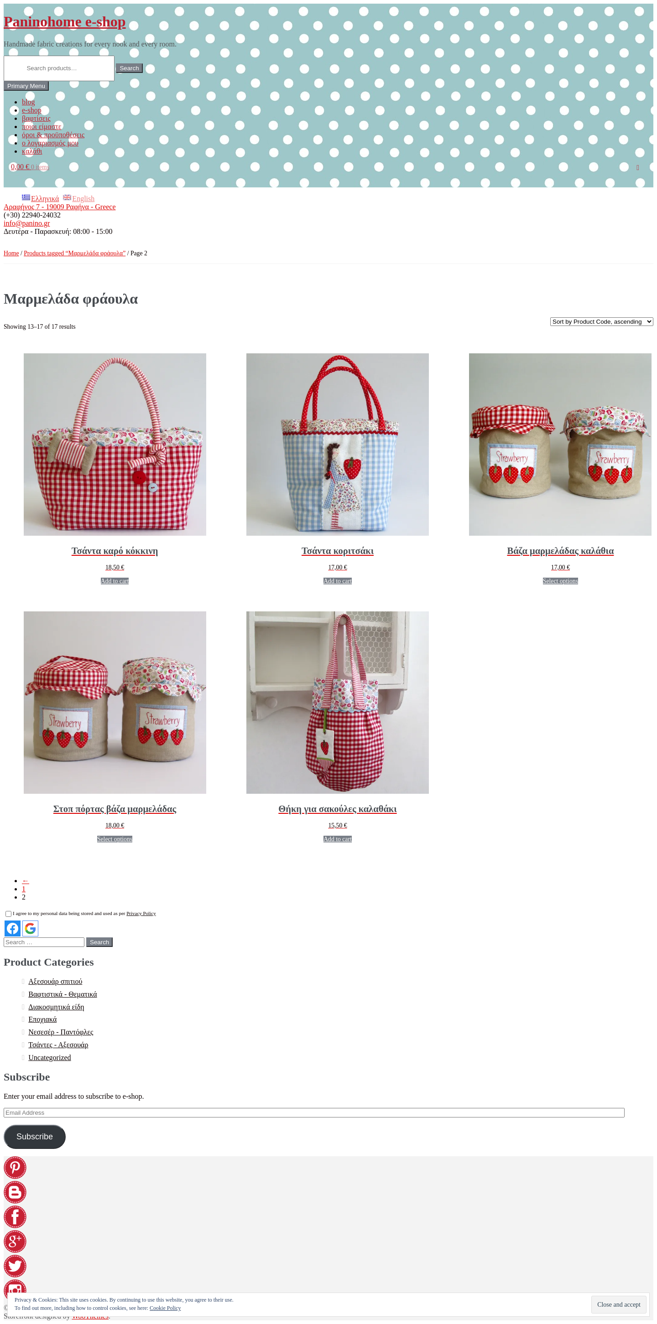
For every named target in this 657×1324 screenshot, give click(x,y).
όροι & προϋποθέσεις (53, 135)
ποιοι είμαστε (41, 126)
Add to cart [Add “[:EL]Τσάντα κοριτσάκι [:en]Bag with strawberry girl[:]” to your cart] (337, 581)
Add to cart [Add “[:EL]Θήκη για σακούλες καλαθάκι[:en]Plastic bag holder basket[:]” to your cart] (337, 839)
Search (129, 68)
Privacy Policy (141, 913)
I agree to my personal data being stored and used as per (80, 913)
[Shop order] (601, 321)
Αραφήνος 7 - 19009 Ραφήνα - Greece (60, 207)
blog (28, 102)
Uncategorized (49, 1057)
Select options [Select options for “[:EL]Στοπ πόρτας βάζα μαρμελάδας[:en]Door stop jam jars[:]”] (114, 839)
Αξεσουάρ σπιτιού (55, 981)
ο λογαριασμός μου (50, 143)
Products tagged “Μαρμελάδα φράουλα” (74, 253)
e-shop (32, 110)
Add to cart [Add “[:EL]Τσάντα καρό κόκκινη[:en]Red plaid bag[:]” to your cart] (115, 581)
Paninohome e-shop (65, 21)
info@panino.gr (27, 223)
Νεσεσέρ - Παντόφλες (60, 1032)
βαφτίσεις (36, 118)
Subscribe (34, 1136)
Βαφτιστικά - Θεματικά (62, 994)
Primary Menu (26, 86)
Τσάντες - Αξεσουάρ (58, 1045)
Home (11, 253)
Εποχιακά (42, 1019)
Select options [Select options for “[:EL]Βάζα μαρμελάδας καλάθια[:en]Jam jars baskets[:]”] (560, 581)
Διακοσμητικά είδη (56, 1007)
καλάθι (32, 151)
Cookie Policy (165, 1308)
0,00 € (30, 167)
